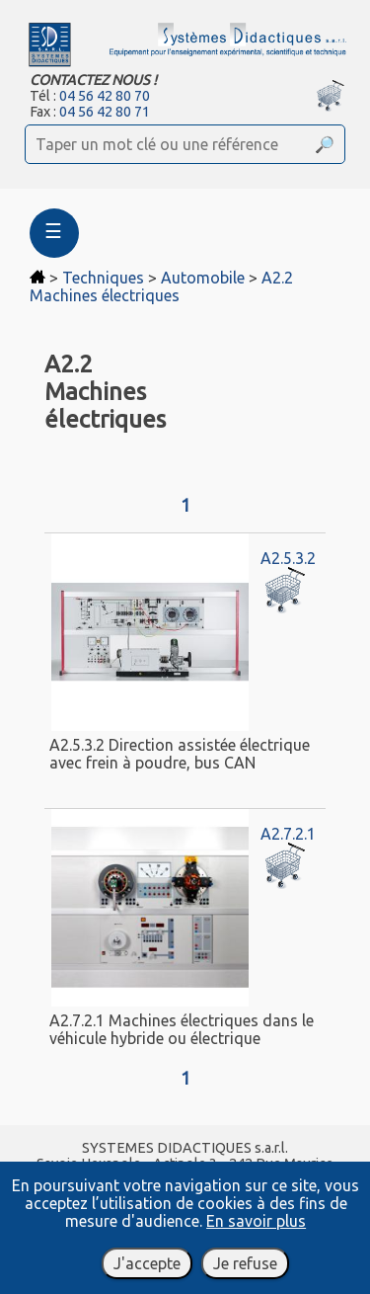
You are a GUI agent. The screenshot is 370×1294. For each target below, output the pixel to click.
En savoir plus (256, 1221)
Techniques (103, 277)
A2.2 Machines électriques (161, 286)
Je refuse (245, 1263)
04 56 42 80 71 (104, 112)
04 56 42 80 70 (104, 96)
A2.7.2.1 (288, 834)
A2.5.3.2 (288, 558)
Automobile (203, 277)
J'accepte (147, 1263)
